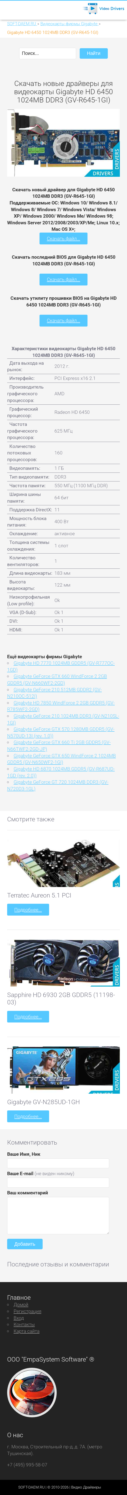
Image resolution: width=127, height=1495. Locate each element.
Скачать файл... (63, 238)
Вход (19, 1318)
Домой (21, 1304)
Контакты (24, 1324)
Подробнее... (28, 909)
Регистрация (27, 1311)
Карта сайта (27, 1331)
